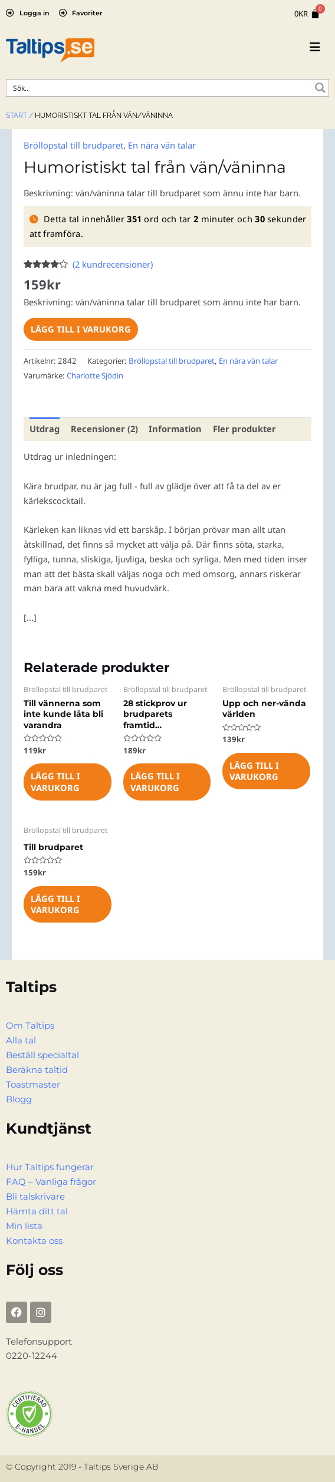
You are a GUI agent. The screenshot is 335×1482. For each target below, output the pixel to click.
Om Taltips (30, 1025)
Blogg (19, 1098)
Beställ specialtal (42, 1054)
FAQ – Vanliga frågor (51, 1180)
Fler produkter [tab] (242, 428)
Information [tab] (173, 428)
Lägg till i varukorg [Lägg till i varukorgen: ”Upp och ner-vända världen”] (254, 770)
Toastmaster (33, 1083)
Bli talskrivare (35, 1195)
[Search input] (160, 88)
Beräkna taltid (37, 1068)
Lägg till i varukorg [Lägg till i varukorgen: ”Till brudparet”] (55, 902)
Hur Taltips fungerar (50, 1166)
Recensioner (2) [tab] (104, 428)
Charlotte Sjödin (95, 375)
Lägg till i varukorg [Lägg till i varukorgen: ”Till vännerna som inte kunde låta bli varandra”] (55, 781)
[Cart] (307, 14)
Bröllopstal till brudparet (73, 145)
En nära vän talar (161, 145)
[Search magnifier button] (320, 88)
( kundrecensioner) (113, 264)
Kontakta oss (34, 1239)
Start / (19, 115)
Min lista (24, 1224)
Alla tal (21, 1040)
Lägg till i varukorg (81, 329)
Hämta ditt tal (37, 1209)
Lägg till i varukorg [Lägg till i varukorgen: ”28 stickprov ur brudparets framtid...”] (155, 781)
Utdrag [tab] (44, 428)
